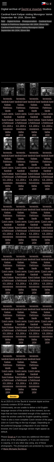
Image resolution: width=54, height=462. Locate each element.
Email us (11, 437)
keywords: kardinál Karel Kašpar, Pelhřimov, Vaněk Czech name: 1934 (8, 117)
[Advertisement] (24, 55)
